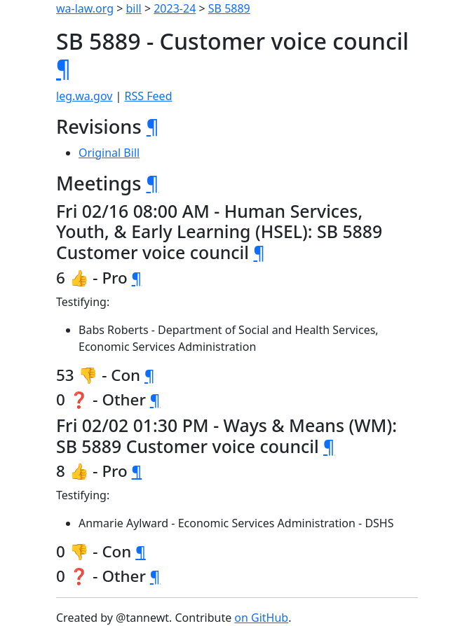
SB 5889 (229, 8)
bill (134, 8)
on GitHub (261, 617)
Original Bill (109, 152)
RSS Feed (148, 96)
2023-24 (175, 8)
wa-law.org (85, 8)
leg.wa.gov (84, 96)
